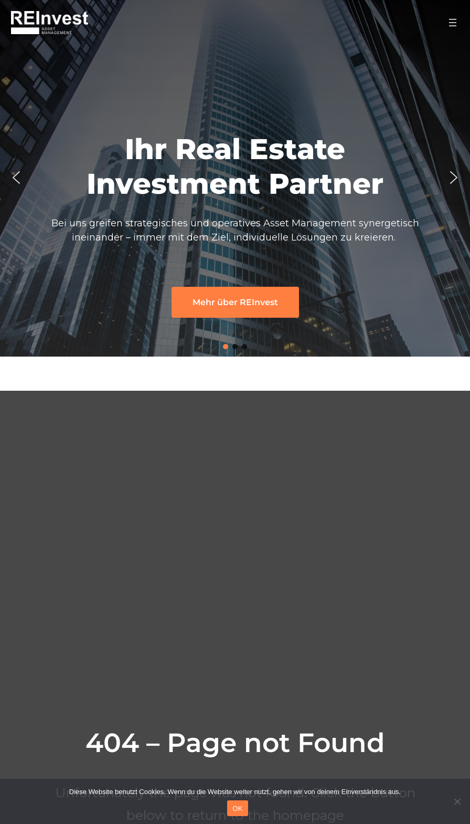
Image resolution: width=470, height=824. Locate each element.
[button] (16, 177)
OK (237, 808)
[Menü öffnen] (452, 22)
